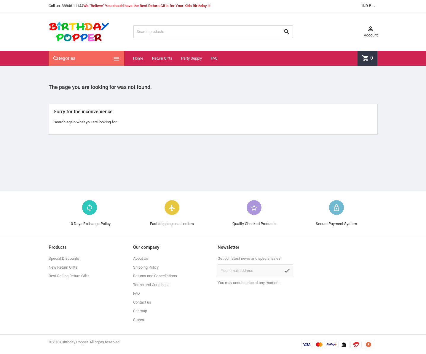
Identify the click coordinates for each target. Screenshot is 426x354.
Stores (138, 320)
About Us (140, 258)
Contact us (142, 302)
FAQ (214, 58)
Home (138, 58)
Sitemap (140, 311)
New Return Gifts (63, 267)
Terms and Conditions (151, 285)
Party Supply (191, 58)
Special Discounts (64, 258)
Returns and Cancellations (155, 276)
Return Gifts (162, 58)
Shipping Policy (146, 267)
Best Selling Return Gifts (69, 276)
